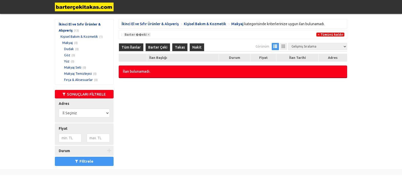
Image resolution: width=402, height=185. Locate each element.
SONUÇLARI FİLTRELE (84, 94)
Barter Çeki (157, 47)
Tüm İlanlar (131, 47)
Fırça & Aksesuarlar (78, 79)
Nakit (197, 47)
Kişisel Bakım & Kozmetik (79, 36)
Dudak (69, 49)
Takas (180, 47)
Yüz (66, 61)
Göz (67, 55)
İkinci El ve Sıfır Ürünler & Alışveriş (150, 24)
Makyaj (67, 42)
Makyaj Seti (72, 67)
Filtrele (84, 161)
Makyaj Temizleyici (78, 73)
